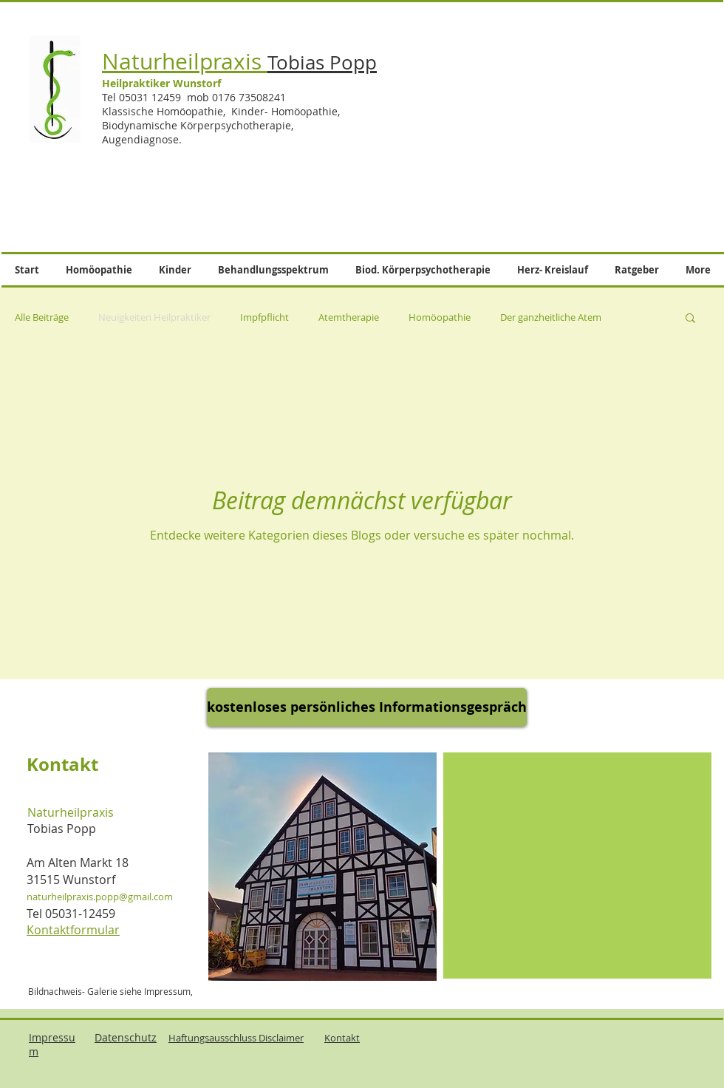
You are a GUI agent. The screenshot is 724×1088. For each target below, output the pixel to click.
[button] (690, 319)
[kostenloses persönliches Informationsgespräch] (367, 707)
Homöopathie (440, 317)
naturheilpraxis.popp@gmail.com (100, 896)
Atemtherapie (348, 317)
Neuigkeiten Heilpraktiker (154, 317)
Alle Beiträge (42, 317)
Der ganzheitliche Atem (550, 317)
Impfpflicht (264, 317)
